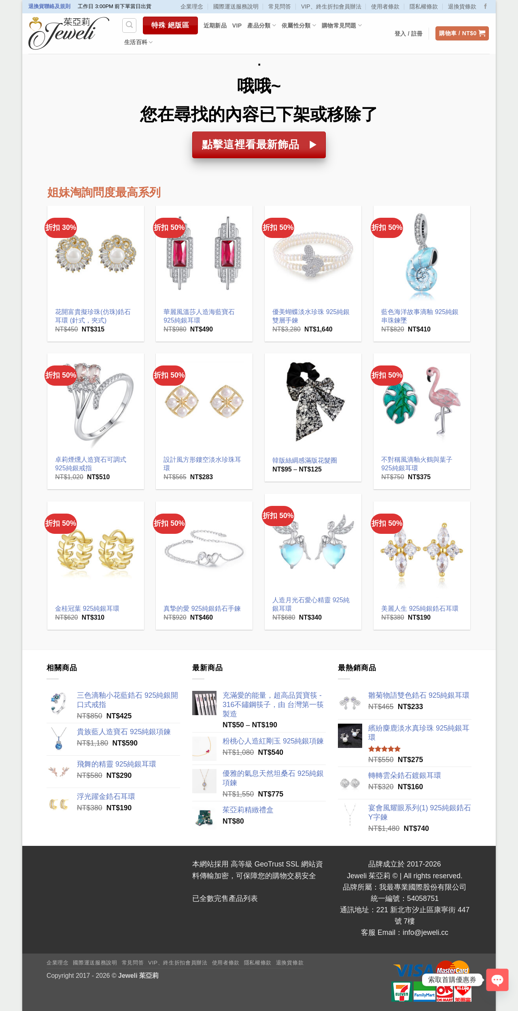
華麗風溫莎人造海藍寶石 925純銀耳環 (199, 316)
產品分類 (261, 25)
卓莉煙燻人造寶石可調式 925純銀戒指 (90, 464)
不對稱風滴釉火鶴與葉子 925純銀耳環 (416, 464)
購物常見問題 (342, 25)
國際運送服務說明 (236, 6)
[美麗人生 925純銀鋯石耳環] (422, 549)
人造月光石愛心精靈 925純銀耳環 (311, 604)
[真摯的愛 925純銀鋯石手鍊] (204, 549)
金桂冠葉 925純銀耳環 (87, 608)
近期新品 (215, 25)
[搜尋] (129, 25)
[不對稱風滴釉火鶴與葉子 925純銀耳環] (422, 401)
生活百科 (138, 42)
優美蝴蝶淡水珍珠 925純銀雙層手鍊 (311, 316)
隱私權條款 (424, 6)
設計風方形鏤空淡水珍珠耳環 (202, 464)
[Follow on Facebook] (485, 7)
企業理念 (191, 6)
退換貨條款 (462, 6)
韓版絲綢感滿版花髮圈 (304, 460)
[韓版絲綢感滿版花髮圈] (313, 401)
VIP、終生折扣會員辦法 (331, 6)
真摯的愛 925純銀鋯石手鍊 (202, 608)
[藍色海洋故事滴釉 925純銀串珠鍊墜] (422, 254)
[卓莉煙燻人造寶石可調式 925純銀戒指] (95, 401)
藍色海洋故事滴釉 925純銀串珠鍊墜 (420, 316)
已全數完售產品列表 (225, 898)
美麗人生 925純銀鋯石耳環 (420, 608)
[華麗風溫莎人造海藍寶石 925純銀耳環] (204, 254)
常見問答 (279, 6)
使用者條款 (385, 6)
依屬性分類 (299, 25)
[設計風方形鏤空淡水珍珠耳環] (204, 401)
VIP (237, 25)
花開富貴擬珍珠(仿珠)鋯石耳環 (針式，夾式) (93, 316)
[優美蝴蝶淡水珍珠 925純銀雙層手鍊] (313, 254)
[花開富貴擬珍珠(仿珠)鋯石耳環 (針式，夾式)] (95, 254)
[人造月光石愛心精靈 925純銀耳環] (313, 542)
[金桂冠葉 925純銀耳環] (95, 549)
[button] (462, 33)
